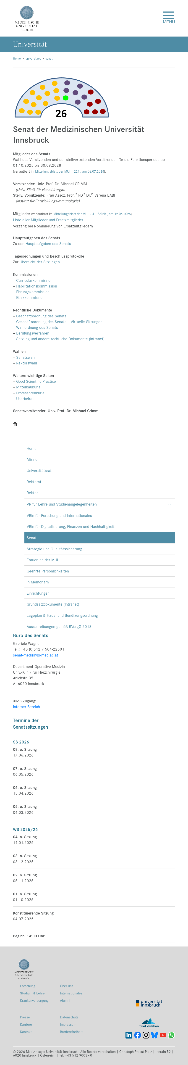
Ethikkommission (30, 297)
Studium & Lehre (32, 993)
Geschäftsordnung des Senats (41, 316)
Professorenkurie (30, 392)
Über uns (66, 985)
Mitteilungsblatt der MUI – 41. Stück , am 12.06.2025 (92, 213)
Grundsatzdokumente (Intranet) (53, 604)
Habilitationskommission (36, 286)
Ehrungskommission (33, 291)
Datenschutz (69, 1017)
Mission (33, 459)
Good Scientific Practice (36, 381)
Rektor (32, 492)
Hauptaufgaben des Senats (48, 243)
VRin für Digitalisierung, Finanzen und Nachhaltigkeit (71, 526)
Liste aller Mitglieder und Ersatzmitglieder (48, 219)
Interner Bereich (26, 706)
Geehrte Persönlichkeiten (48, 571)
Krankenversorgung (34, 1000)
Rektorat (34, 481)
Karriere (26, 1024)
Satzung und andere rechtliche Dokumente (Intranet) (60, 338)
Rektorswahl (27, 363)
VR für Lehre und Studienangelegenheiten (62, 504)
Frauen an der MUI (42, 559)
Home (17, 58)
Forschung (27, 985)
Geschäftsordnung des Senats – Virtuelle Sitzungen (59, 321)
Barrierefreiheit (71, 1031)
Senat (32, 537)
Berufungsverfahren (32, 333)
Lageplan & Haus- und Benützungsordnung (62, 615)
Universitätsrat (39, 470)
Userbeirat (25, 398)
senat (48, 58)
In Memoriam (38, 582)
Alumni (65, 1000)
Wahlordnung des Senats (37, 327)
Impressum (68, 1024)
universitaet (33, 58)
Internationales (71, 993)
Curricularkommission (34, 280)
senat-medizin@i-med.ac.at (35, 655)
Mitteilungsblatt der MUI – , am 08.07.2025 (69, 171)
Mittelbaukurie (28, 387)
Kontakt (26, 1031)
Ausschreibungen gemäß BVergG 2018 (59, 626)
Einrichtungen (38, 593)
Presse (25, 1017)
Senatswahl (26, 357)
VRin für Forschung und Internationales (59, 515)
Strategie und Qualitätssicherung (54, 548)
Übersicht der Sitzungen (40, 261)
